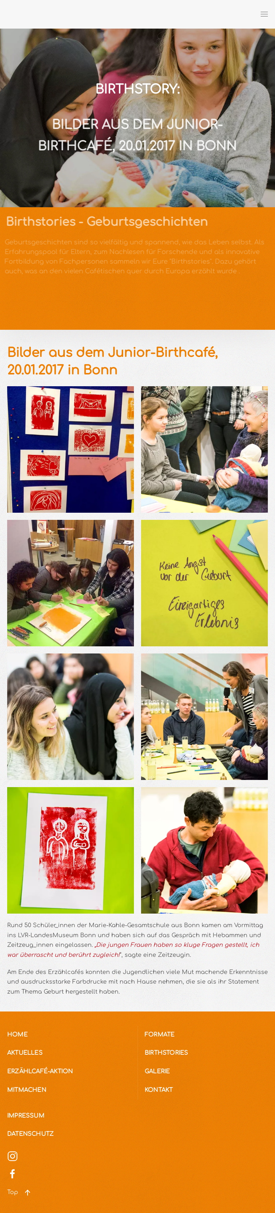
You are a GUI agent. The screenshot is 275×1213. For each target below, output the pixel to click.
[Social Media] (12, 1156)
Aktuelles (25, 1053)
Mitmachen (26, 1090)
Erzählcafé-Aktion (40, 1071)
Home (17, 1034)
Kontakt (159, 1090)
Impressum (25, 1116)
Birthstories (166, 1053)
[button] (264, 14)
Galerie (157, 1071)
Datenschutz (30, 1134)
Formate (159, 1034)
